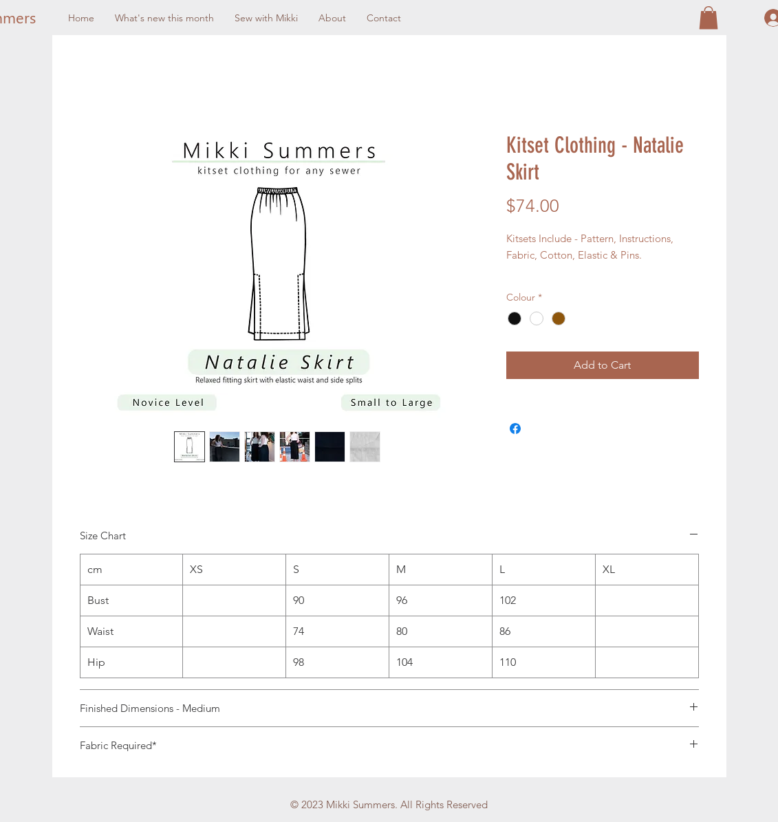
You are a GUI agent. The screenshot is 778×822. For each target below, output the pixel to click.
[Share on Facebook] (515, 428)
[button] (708, 17)
